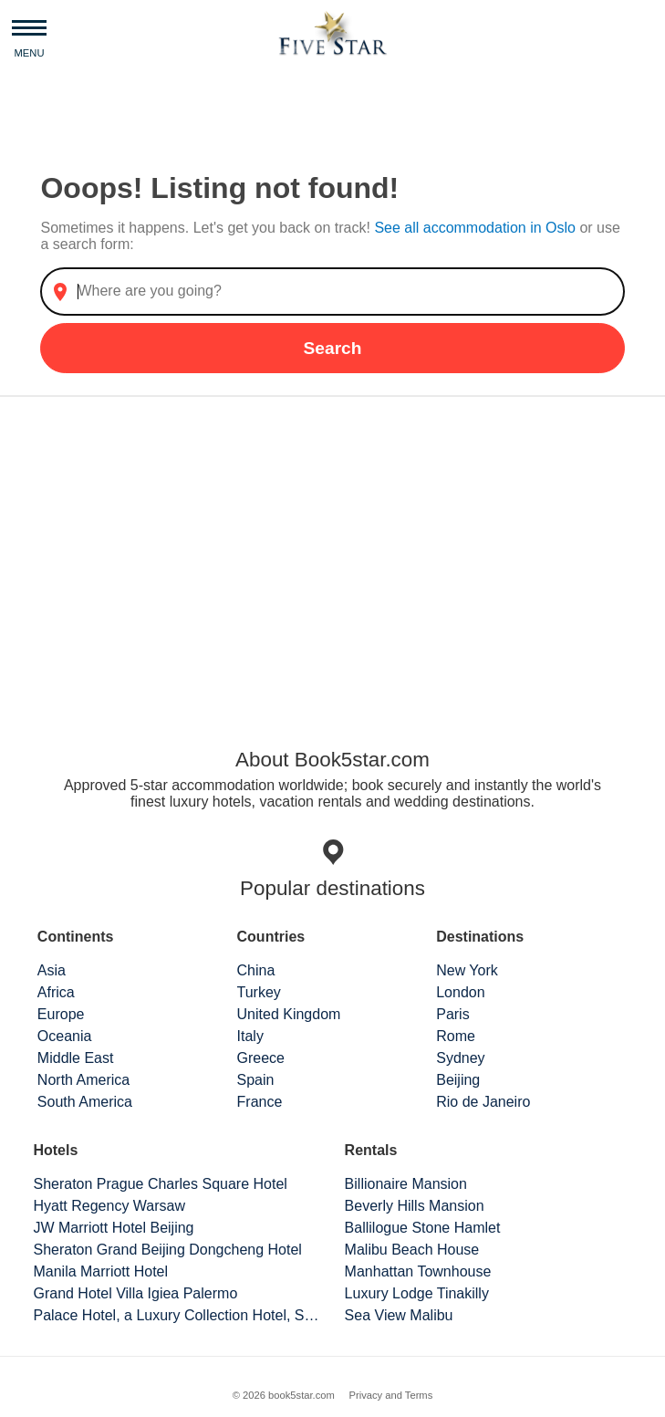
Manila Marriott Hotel (100, 1271)
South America (84, 1102)
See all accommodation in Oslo (476, 227)
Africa (56, 992)
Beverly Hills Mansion (414, 1206)
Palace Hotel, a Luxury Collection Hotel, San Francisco (176, 1315)
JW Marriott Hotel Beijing (113, 1227)
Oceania (64, 1036)
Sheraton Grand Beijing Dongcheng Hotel (167, 1249)
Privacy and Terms (390, 1395)
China (256, 970)
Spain (256, 1080)
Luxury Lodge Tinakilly (417, 1293)
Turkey (259, 992)
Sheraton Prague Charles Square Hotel (159, 1184)
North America (83, 1080)
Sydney (460, 1058)
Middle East (75, 1058)
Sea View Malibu (399, 1315)
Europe (61, 1014)
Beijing (458, 1080)
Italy (250, 1036)
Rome (455, 1036)
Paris (452, 1014)
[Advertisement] (332, 554)
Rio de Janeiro (483, 1102)
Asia (51, 970)
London (460, 992)
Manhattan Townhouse (418, 1271)
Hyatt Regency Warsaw (109, 1206)
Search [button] (333, 348)
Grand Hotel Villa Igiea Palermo (135, 1293)
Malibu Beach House (412, 1249)
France (260, 1102)
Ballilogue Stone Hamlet (423, 1227)
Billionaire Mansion (406, 1184)
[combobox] (332, 291)
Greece (261, 1058)
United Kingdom (289, 1014)
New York (467, 970)
